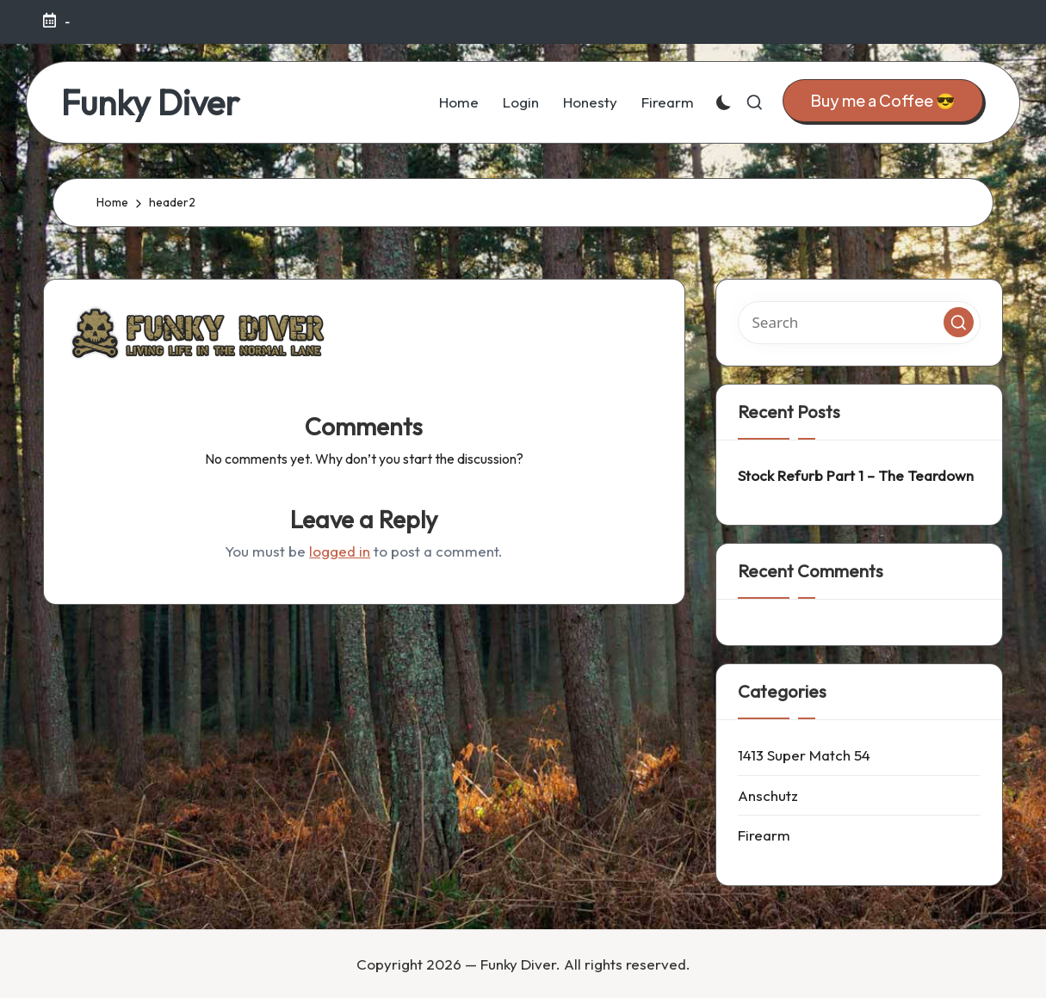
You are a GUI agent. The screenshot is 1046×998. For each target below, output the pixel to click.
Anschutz (768, 795)
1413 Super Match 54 (804, 755)
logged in (339, 551)
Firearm (764, 835)
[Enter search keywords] (859, 322)
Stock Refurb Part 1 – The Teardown (856, 475)
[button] (883, 101)
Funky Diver (150, 102)
